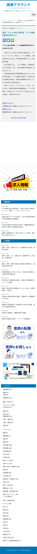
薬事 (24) (5, 442)
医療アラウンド (7, 109)
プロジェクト (13, 20)
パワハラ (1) (6, 429)
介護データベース (8, 103)
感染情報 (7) (6, 436)
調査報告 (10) (7, 398)
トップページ (4, 20)
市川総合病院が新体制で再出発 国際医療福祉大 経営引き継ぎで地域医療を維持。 (19, 226)
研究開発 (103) (7, 448)
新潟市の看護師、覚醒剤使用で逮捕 (14, 313)
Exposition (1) (7, 407)
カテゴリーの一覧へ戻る (18, 117)
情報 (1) (5, 394)
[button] (18, 182)
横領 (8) (5, 425)
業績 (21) (5, 392)
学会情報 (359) (7, 445)
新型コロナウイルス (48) (10, 494)
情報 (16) (5, 411)
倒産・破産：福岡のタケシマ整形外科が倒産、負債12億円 (18, 248)
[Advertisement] (18, 143)
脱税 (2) (5, 432)
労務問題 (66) (7, 473)
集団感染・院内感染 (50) (10, 491)
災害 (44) (5, 528)
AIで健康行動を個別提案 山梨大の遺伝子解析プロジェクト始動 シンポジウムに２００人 (18, 209)
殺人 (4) (5, 506)
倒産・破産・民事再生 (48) (11, 466)
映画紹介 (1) (6, 534)
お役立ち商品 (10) (8, 537)
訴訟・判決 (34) (8, 485)
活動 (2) (5, 439)
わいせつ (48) (7, 503)
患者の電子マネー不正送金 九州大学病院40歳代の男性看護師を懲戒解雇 (18, 218)
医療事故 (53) (7, 389)
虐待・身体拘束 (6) (9, 500)
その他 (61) (6, 531)
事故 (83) (5, 516)
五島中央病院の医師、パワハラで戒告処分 (16, 319)
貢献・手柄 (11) (8, 402)
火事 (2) (5, 522)
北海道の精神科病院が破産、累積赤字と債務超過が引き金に (18, 297)
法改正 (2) (6, 482)
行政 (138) (6, 454)
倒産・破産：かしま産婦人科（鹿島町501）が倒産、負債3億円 (18, 257)
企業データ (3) (7, 463)
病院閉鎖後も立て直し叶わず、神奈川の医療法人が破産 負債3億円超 (18, 273)
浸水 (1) (5, 525)
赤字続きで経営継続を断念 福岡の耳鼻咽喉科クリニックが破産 (18, 281)
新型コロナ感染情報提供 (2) (11, 540)
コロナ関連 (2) (7, 496)
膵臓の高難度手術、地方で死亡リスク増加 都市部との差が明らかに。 (18, 234)
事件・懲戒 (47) (8, 419)
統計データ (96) (8, 460)
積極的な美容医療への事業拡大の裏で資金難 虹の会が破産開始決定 (18, 305)
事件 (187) (6, 414)
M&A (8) (5, 469)
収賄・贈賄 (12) (8, 422)
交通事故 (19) (7, 519)
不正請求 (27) (7, 476)
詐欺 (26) (5, 513)
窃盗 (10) (5, 510)
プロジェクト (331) (9, 405)
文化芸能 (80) (7, 451)
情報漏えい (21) (8, 488)
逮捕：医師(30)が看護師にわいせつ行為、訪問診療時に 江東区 (18, 289)
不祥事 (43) (6, 457)
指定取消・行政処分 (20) (10, 479)
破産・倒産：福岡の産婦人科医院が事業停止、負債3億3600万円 (18, 265)
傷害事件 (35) (7, 416)
